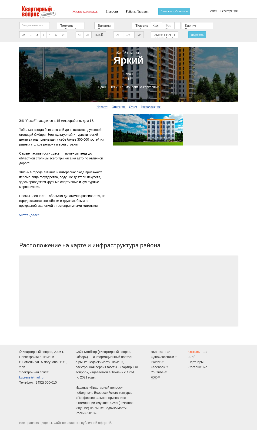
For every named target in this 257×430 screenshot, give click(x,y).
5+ (63, 34)
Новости (112, 11)
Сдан (156, 25)
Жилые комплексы (85, 11)
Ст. (23, 34)
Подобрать (197, 34)
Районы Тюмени (137, 11)
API (191, 357)
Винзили (104, 26)
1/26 (168, 26)
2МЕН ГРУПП (164, 35)
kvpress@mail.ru (31, 377)
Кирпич (197, 26)
